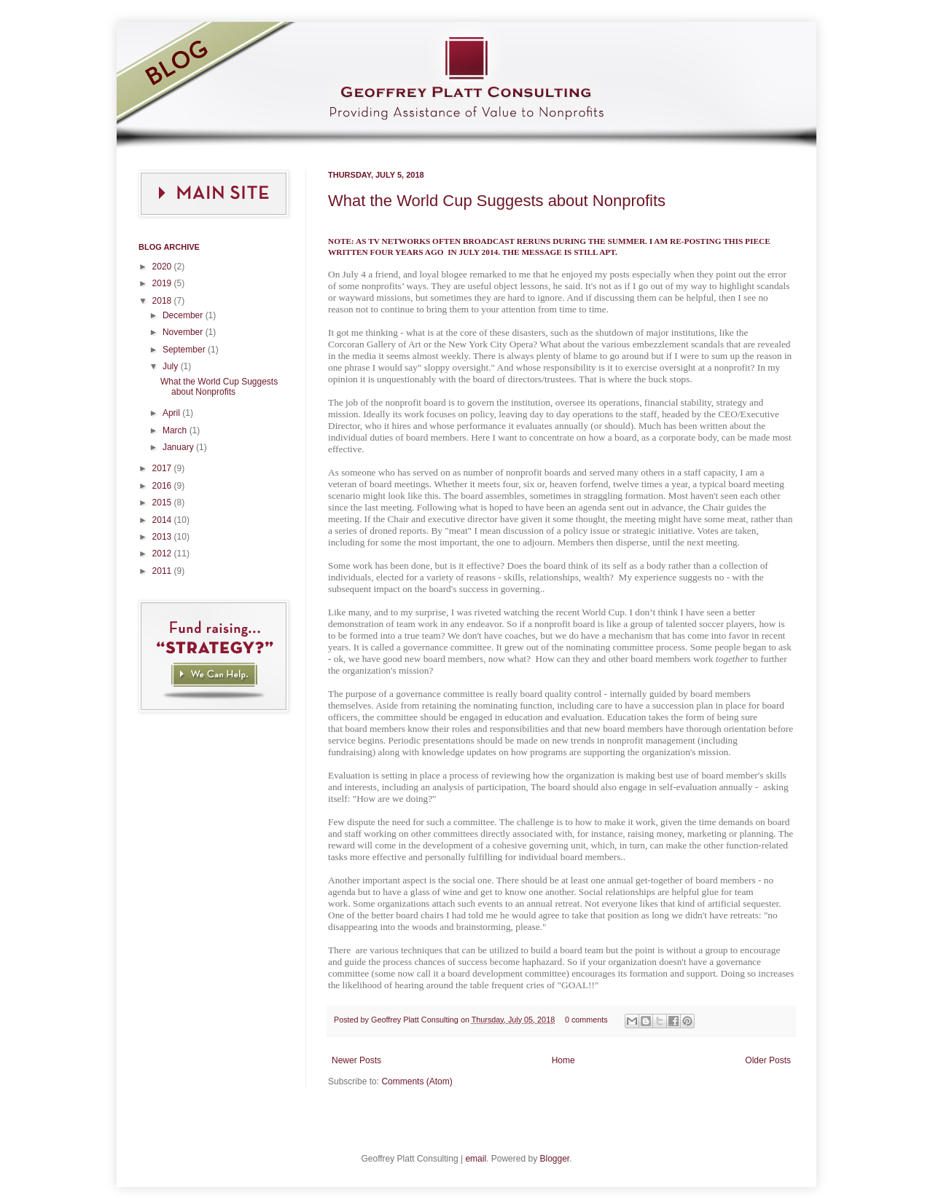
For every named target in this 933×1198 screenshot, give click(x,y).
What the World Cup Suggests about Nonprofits (496, 201)
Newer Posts (356, 1060)
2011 (163, 571)
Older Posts (768, 1060)
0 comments (586, 1019)
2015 (163, 502)
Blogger (554, 1159)
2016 (163, 486)
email (475, 1159)
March (176, 430)
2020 (163, 266)
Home (563, 1060)
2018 (163, 301)
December (184, 315)
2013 (163, 537)
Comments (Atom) (416, 1081)
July (172, 366)
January (179, 447)
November (184, 332)
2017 (163, 468)
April (172, 413)
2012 (163, 553)
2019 (163, 283)
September (185, 349)
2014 (163, 520)
